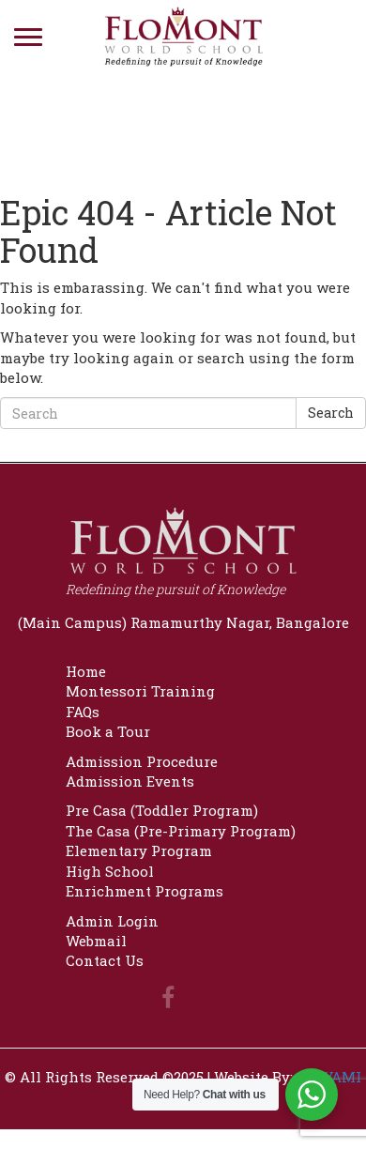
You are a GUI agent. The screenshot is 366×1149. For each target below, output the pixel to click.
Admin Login (112, 921)
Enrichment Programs (144, 890)
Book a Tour (108, 731)
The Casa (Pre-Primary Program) (181, 830)
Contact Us (105, 960)
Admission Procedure (142, 761)
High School (110, 871)
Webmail (96, 940)
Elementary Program (139, 850)
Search (331, 412)
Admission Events (130, 781)
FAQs (82, 711)
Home (86, 671)
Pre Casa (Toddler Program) (162, 810)
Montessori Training (140, 691)
